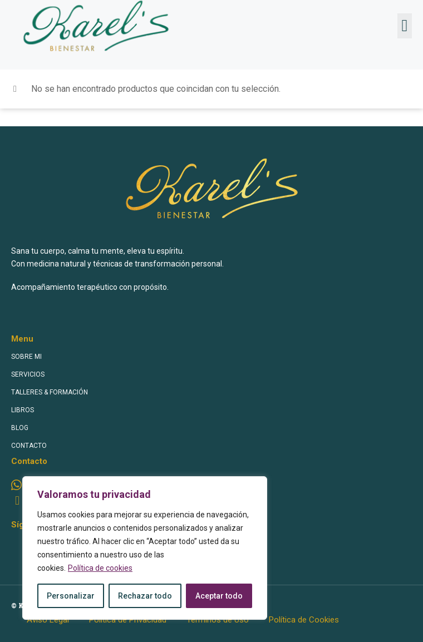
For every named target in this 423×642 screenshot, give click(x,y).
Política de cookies (100, 568)
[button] (404, 25)
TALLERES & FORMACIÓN (49, 392)
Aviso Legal (48, 620)
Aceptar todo (219, 595)
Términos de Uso (217, 620)
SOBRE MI (26, 356)
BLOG (19, 428)
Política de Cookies (304, 620)
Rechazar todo (145, 595)
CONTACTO (29, 446)
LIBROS (22, 410)
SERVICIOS (28, 374)
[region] (144, 548)
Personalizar (71, 595)
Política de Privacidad (127, 620)
